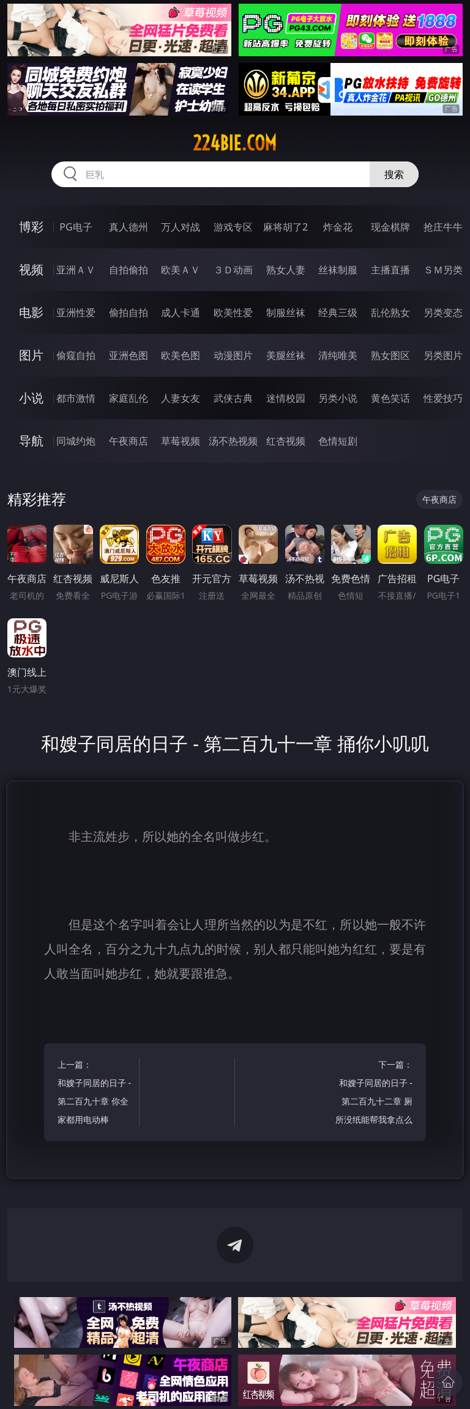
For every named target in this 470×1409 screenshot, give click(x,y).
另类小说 (337, 398)
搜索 (394, 174)
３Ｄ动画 (233, 269)
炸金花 (337, 227)
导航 (31, 440)
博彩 (31, 226)
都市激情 (75, 398)
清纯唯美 (337, 355)
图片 (31, 355)
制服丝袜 (285, 312)
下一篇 (373, 1094)
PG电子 (75, 227)
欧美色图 (180, 355)
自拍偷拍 (128, 269)
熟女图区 (390, 355)
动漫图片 (233, 355)
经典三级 (337, 312)
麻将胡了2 (285, 227)
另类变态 (443, 312)
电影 (31, 312)
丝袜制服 (337, 269)
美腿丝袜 (285, 355)
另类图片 (443, 355)
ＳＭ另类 (443, 269)
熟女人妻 (285, 269)
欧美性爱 (233, 312)
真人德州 (128, 227)
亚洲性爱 (75, 312)
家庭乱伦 (128, 398)
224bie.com (235, 143)
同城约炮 (75, 441)
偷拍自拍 (128, 312)
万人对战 (180, 227)
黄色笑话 (390, 398)
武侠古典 (233, 398)
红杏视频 (285, 441)
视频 (31, 269)
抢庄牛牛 (443, 227)
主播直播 (390, 269)
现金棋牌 (390, 227)
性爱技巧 (443, 398)
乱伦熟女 (390, 312)
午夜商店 (128, 441)
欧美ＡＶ (180, 269)
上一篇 (96, 1094)
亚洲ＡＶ (75, 269)
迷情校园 (285, 398)
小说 (31, 398)
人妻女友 (180, 398)
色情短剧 (337, 441)
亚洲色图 (128, 355)
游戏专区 (233, 227)
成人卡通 (180, 312)
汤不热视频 (233, 441)
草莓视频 (180, 441)
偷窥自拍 (75, 355)
